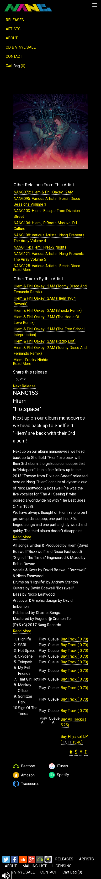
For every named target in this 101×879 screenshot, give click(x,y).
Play (42, 639)
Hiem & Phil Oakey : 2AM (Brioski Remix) (48, 310)
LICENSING (61, 866)
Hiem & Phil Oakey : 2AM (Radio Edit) (44, 341)
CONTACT (14, 56)
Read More (22, 269)
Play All (43, 720)
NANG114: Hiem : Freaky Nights (40, 247)
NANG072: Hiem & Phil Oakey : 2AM (43, 192)
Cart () (15, 65)
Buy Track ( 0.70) (74, 639)
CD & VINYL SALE (21, 47)
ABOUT (12, 38)
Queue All (54, 720)
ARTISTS (13, 29)
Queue (53, 639)
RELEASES (15, 20)
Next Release (24, 386)
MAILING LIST (34, 866)
